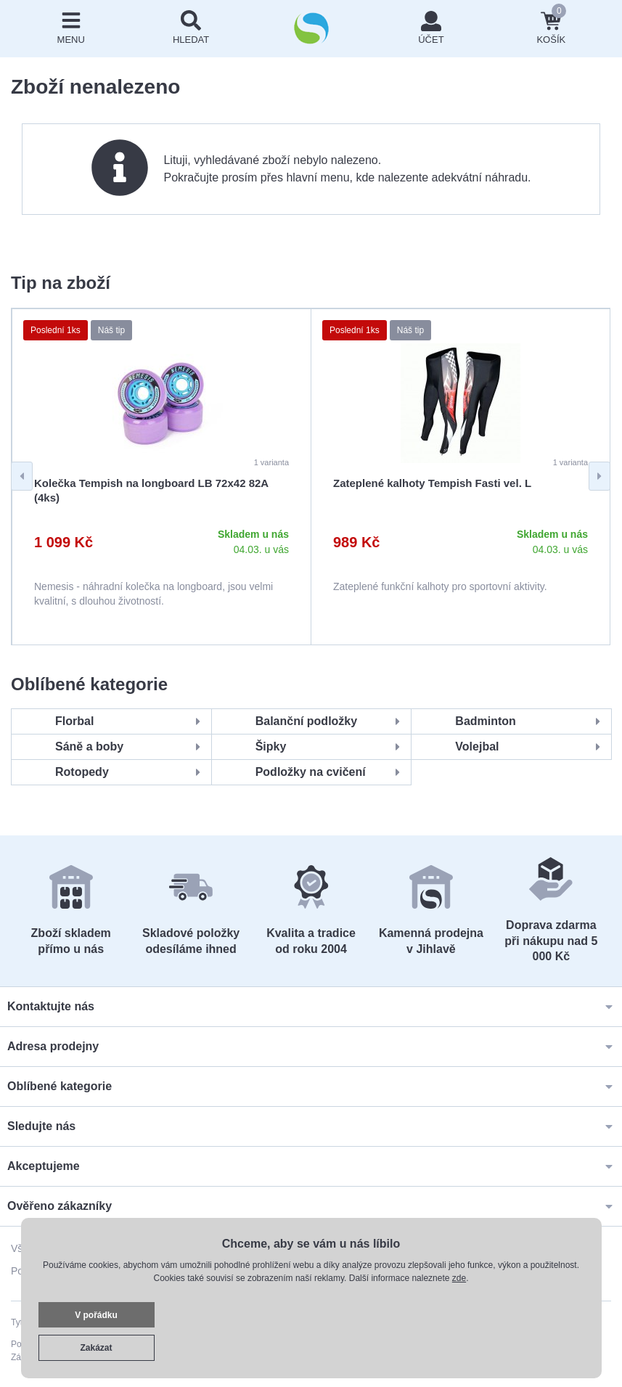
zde (459, 1278)
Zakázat (96, 1348)
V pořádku (96, 1315)
